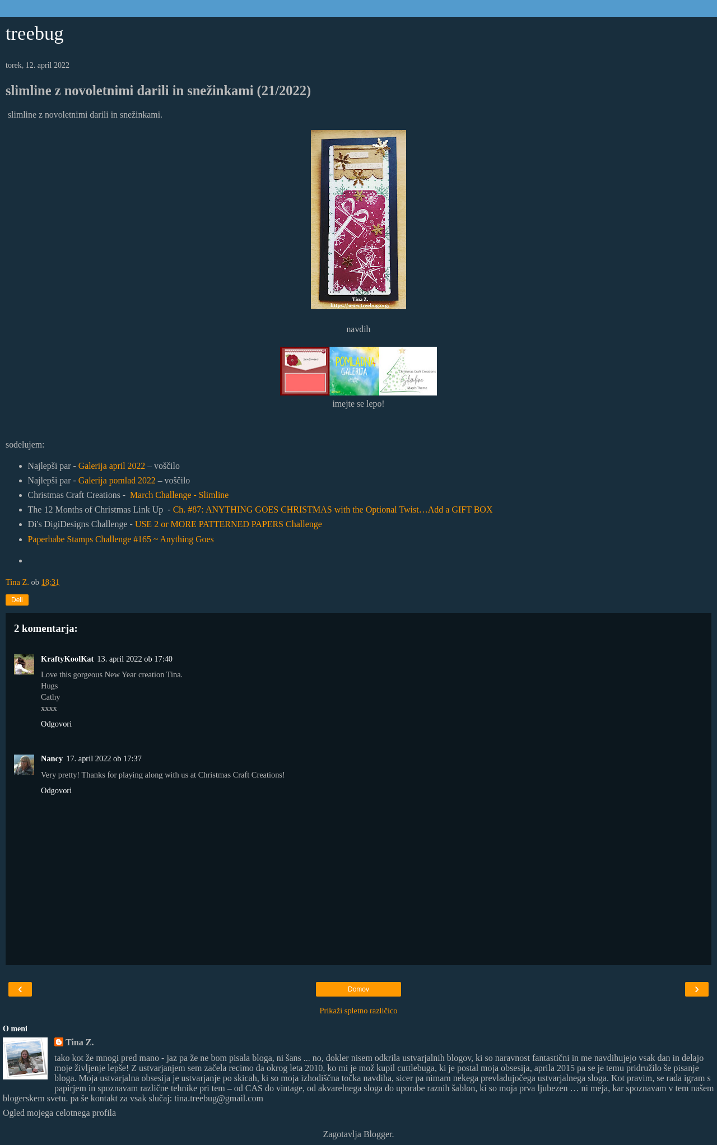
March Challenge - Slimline (179, 495)
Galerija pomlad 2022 (117, 480)
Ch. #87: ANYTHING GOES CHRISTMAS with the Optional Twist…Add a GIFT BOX (333, 509)
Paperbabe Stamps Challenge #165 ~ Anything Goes (121, 539)
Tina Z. (80, 1042)
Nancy (52, 758)
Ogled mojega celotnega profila (59, 1113)
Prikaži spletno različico (358, 1010)
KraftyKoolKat (67, 658)
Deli (17, 600)
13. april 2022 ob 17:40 (135, 658)
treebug (35, 33)
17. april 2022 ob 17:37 (104, 758)
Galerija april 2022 (112, 466)
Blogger (378, 1134)
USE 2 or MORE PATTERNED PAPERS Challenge (228, 524)
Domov (358, 989)
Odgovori (56, 723)
